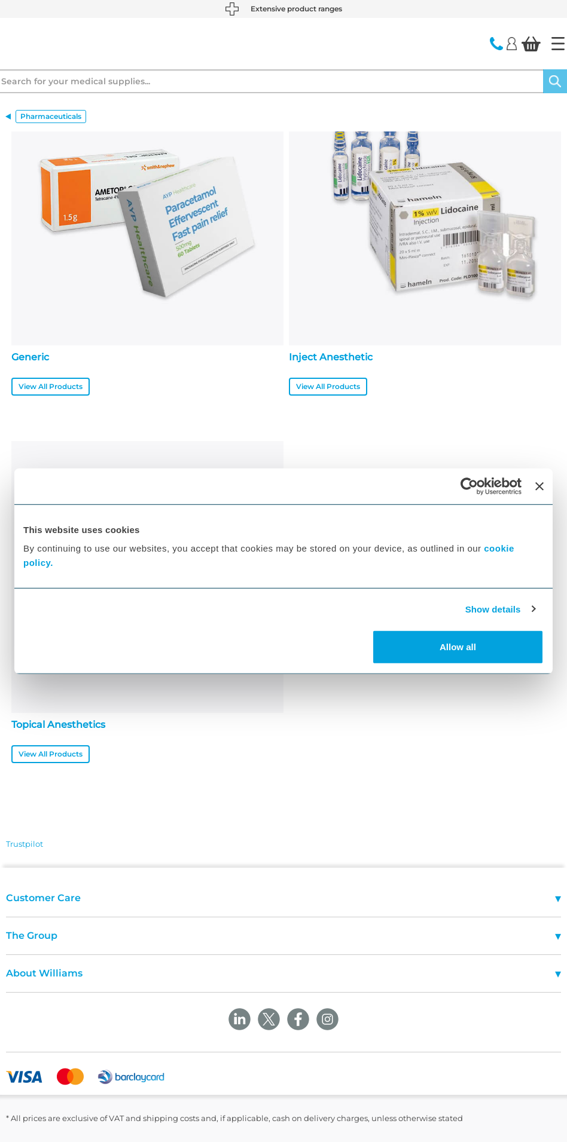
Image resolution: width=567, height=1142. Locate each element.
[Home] (558, 44)
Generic (30, 357)
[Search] (555, 81)
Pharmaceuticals (50, 116)
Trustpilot (24, 844)
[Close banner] (539, 486)
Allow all (458, 647)
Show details (493, 609)
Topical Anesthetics (58, 724)
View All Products (51, 386)
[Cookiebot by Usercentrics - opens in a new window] (469, 486)
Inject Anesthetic (331, 357)
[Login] (512, 43)
